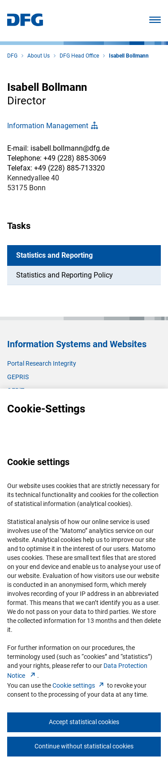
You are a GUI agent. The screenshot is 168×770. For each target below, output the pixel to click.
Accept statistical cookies (84, 721)
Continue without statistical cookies (84, 746)
